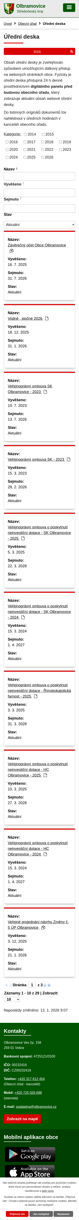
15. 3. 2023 (17, 473)
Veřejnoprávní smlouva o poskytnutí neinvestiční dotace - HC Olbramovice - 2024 (38, 848)
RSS (53, 52)
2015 (49, 134)
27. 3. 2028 (17, 803)
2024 (13, 157)
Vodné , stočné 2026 (28, 318)
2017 (31, 142)
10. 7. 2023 (17, 406)
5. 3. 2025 (16, 552)
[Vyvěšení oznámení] (39, 193)
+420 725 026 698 (28, 1092)
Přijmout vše (17, 1214)
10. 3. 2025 (17, 789)
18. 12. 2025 (18, 332)
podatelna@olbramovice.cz (36, 1106)
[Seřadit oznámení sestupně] (17, 169)
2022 (49, 149)
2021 (31, 149)
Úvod (8, 23)
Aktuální (14, 292)
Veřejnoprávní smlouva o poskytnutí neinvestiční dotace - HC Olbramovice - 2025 (38, 769)
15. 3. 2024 (17, 631)
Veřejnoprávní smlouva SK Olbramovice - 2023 (30, 389)
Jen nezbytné (41, 1214)
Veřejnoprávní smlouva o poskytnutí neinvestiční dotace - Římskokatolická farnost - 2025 (39, 690)
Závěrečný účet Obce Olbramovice (37, 248)
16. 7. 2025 (17, 265)
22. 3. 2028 (17, 566)
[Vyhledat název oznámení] (39, 176)
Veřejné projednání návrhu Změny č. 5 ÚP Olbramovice (38, 925)
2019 (67, 142)
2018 (49, 142)
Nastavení (63, 1214)
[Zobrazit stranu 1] (32, 985)
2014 (32, 134)
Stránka (19, 985)
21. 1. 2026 (17, 955)
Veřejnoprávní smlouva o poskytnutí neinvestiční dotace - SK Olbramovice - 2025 (39, 533)
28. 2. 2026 (17, 487)
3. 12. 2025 (17, 941)
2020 (13, 149)
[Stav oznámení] (39, 224)
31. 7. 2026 (17, 278)
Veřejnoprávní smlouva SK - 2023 (39, 459)
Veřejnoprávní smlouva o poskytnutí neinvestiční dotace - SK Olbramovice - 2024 (39, 612)
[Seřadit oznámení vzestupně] (17, 167)
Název (9, 169)
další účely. (48, 1191)
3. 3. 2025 (16, 710)
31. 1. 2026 (17, 346)
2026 (49, 157)
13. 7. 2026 (17, 419)
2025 (31, 157)
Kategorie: (12, 134)
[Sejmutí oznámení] (39, 208)
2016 (13, 142)
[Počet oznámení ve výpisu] (12, 999)
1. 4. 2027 (16, 645)
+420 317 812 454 (31, 1079)
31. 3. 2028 (17, 724)
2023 (67, 149)
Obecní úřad (27, 23)
